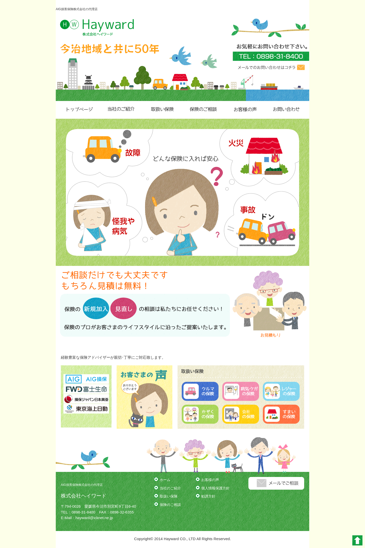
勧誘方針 (208, 496)
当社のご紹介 (120, 110)
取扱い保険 (161, 110)
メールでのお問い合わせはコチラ (271, 67)
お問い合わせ (286, 110)
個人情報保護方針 (215, 488)
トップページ (79, 110)
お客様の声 (244, 110)
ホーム (165, 480)
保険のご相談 (203, 110)
